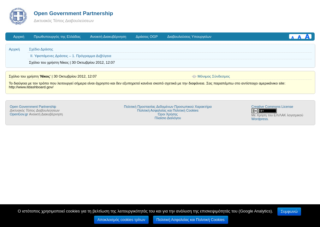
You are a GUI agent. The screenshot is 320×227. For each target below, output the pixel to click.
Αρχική (18, 36)
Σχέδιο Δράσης (41, 49)
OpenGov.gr (19, 114)
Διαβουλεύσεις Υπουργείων (189, 36)
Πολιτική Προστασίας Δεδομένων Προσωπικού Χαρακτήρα (168, 106)
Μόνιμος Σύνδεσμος (214, 76)
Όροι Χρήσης (168, 114)
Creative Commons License (272, 106)
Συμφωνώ (289, 211)
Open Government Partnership (73, 13)
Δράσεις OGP (147, 36)
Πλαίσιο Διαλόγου (168, 118)
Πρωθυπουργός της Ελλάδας (57, 36)
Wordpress (260, 119)
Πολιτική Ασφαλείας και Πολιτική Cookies (168, 110)
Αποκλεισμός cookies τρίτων (121, 220)
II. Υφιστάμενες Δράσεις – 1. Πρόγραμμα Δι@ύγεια (70, 56)
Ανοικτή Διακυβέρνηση (108, 36)
